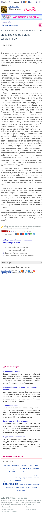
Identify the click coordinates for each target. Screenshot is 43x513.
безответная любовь (19, 466)
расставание (10, 483)
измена (36, 469)
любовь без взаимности (26, 472)
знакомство (25, 468)
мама (22, 475)
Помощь (28, 507)
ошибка (36, 478)
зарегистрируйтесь (7, 273)
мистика (28, 475)
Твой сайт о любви (20, 498)
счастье (21, 490)
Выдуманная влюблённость (14, 437)
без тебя (7, 466)
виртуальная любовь (30, 226)
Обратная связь (31, 509)
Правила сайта (6, 507)
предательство (27, 481)
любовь (5, 226)
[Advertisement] (21, 295)
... (27, 1)
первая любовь (8, 481)
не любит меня (8, 478)
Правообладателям (8, 509)
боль (37, 466)
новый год (18, 478)
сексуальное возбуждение (32, 484)
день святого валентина (19, 228)
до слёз (16, 469)
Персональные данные (9, 511)
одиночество (27, 478)
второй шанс (8, 469)
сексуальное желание (12, 487)
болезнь (31, 465)
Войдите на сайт (6, 271)
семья (22, 487)
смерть (28, 487)
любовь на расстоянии (16, 226)
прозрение (37, 481)
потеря (18, 481)
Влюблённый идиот (11, 405)
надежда (31, 228)
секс (21, 484)
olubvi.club (31, 504)
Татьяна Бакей (13, 7)
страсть (34, 487)
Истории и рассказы (10, 25)
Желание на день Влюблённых (15, 421)
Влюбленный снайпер (11, 371)
